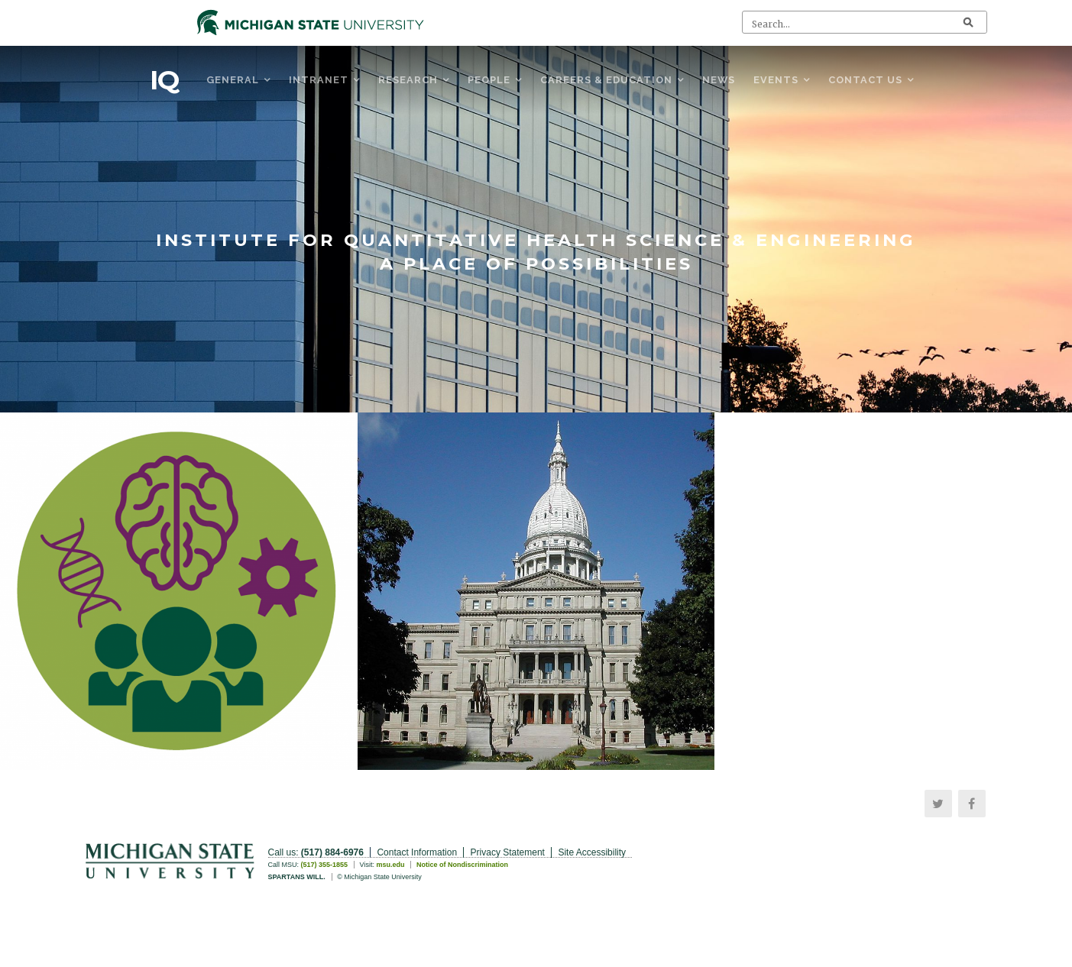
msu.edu (390, 864)
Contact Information (417, 852)
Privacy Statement (508, 852)
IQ (164, 80)
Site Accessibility (592, 852)
